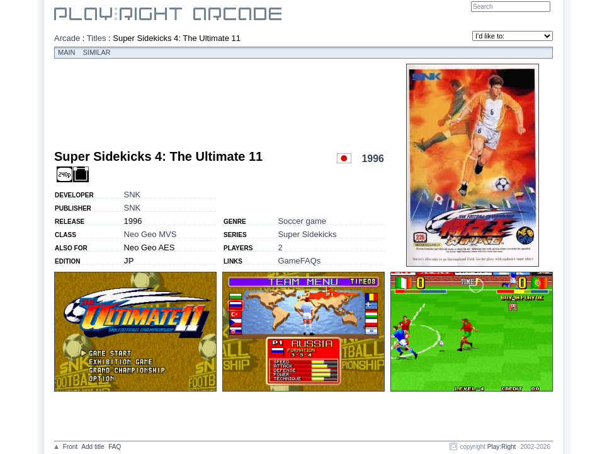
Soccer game (302, 221)
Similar (97, 52)
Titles (96, 38)
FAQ (114, 446)
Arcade (67, 38)
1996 (372, 158)
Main (67, 52)
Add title (92, 446)
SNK (132, 194)
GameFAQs (299, 260)
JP (129, 260)
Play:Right (501, 446)
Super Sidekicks (307, 234)
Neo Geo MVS (150, 234)
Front (70, 446)
